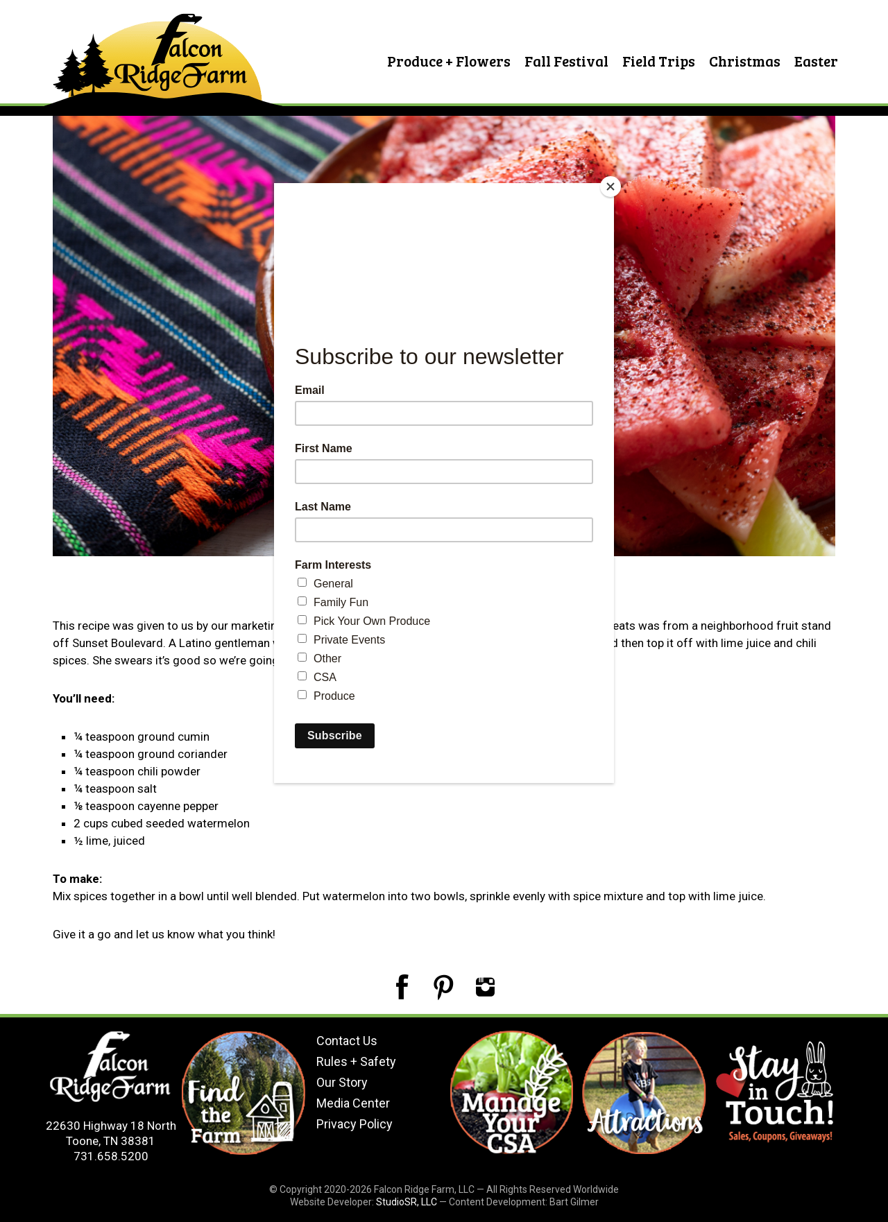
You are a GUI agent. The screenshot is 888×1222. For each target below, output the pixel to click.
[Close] (610, 186)
